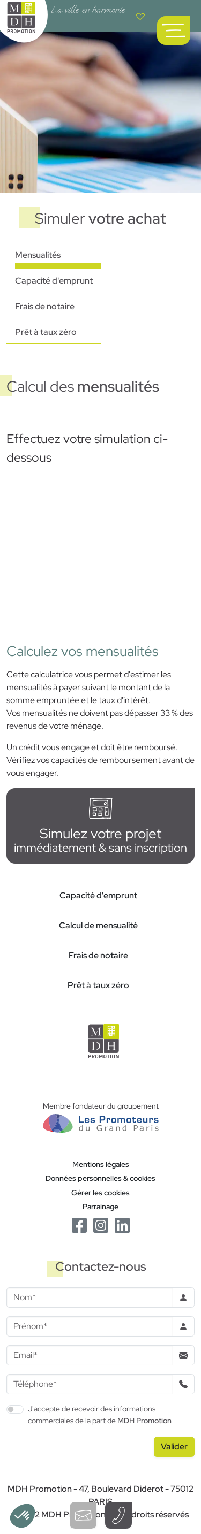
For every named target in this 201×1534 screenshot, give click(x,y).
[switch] (15, 1409)
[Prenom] (89, 1326)
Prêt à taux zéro (46, 332)
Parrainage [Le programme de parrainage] (100, 1206)
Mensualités (38, 255)
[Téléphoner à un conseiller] (118, 1515)
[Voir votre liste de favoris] (140, 16)
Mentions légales (100, 1164)
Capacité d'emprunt (54, 280)
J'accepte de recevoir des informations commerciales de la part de (100, 1414)
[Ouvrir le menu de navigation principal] (173, 30)
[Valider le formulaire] (174, 1447)
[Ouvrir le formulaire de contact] (83, 1515)
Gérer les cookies (100, 1192)
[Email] (89, 1355)
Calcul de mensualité (98, 925)
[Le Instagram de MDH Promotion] (101, 1224)
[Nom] (89, 1297)
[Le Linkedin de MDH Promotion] (122, 1224)
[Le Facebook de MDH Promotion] (79, 1224)
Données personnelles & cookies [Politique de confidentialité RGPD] (100, 1178)
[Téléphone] (89, 1384)
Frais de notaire (45, 306)
